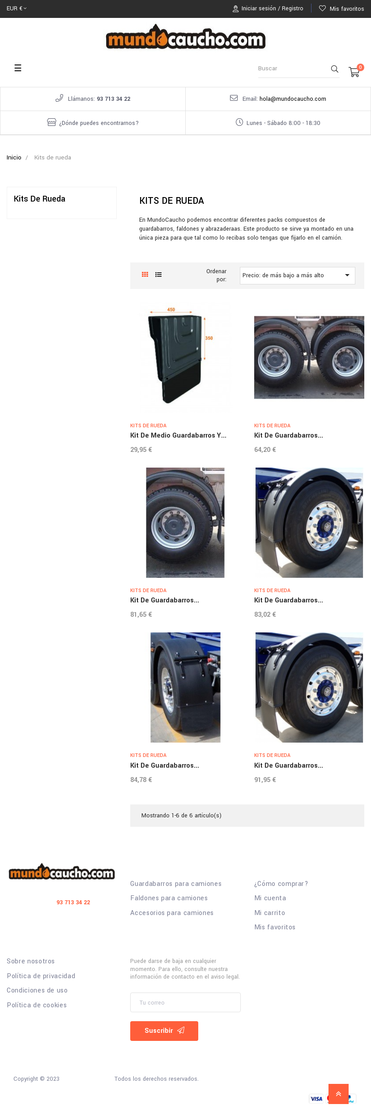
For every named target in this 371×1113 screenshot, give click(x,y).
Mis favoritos (275, 928)
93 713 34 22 (113, 99)
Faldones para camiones (169, 898)
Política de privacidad (41, 976)
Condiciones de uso (37, 991)
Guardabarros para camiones (176, 884)
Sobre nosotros (31, 962)
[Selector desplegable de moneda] (16, 9)
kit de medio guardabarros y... (178, 435)
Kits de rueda (39, 199)
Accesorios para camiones (172, 913)
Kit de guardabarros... (288, 435)
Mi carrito (270, 913)
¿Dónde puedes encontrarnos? (99, 123)
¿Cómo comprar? (281, 884)
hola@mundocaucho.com (293, 99)
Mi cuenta (270, 898)
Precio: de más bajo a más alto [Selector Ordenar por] (298, 275)
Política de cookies (37, 1005)
